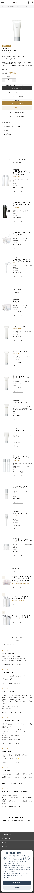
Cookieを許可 (17, 883)
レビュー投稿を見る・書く (17, 112)
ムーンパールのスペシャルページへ (17, 107)
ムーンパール (24, 6)
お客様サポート (8, 838)
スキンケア (9, 6)
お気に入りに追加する (18, 116)
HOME (3, 6)
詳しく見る (16, 191)
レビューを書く (7, 644)
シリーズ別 (17, 6)
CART (32, 1)
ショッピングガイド (9, 842)
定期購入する (18, 88)
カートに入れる (18, 103)
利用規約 (6, 846)
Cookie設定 (7, 877)
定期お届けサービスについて (17, 96)
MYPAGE (28, 2)
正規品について (8, 834)
